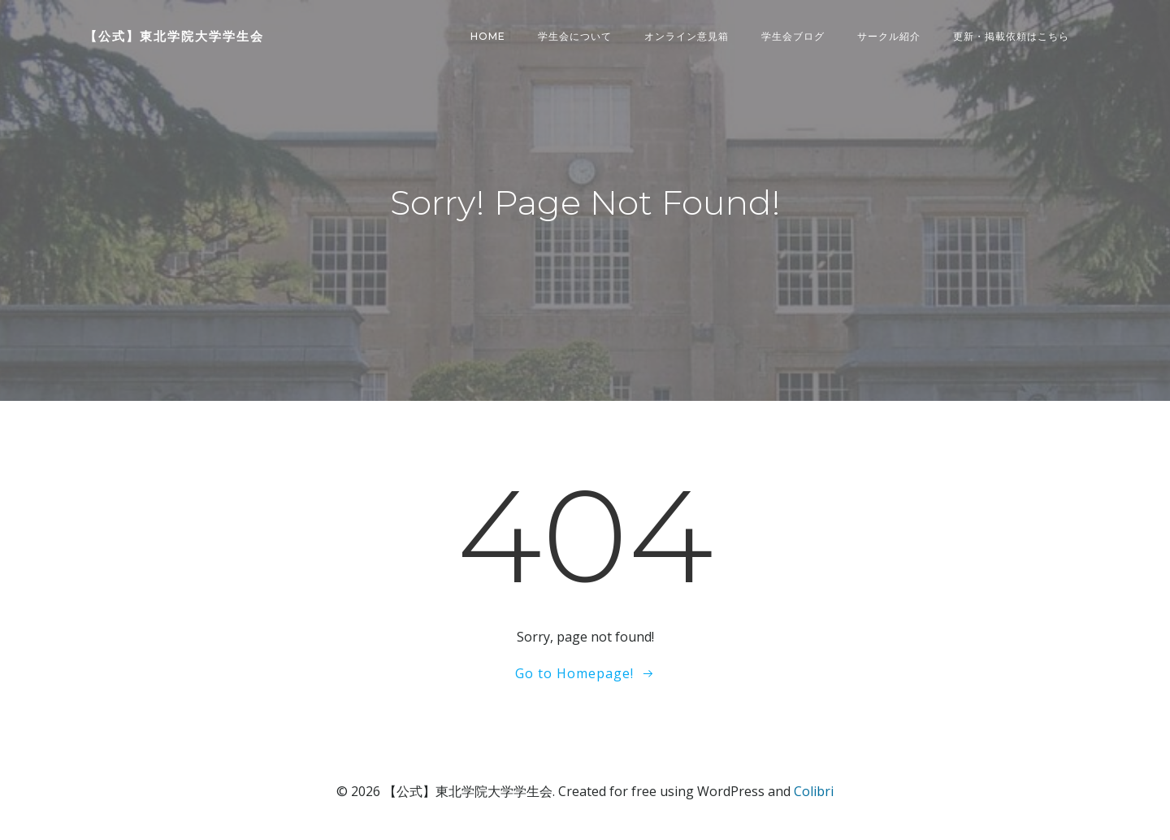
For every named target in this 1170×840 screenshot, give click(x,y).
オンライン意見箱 (686, 36)
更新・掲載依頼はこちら (1011, 36)
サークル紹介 (889, 36)
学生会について (575, 36)
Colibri (814, 791)
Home (487, 36)
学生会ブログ (793, 36)
